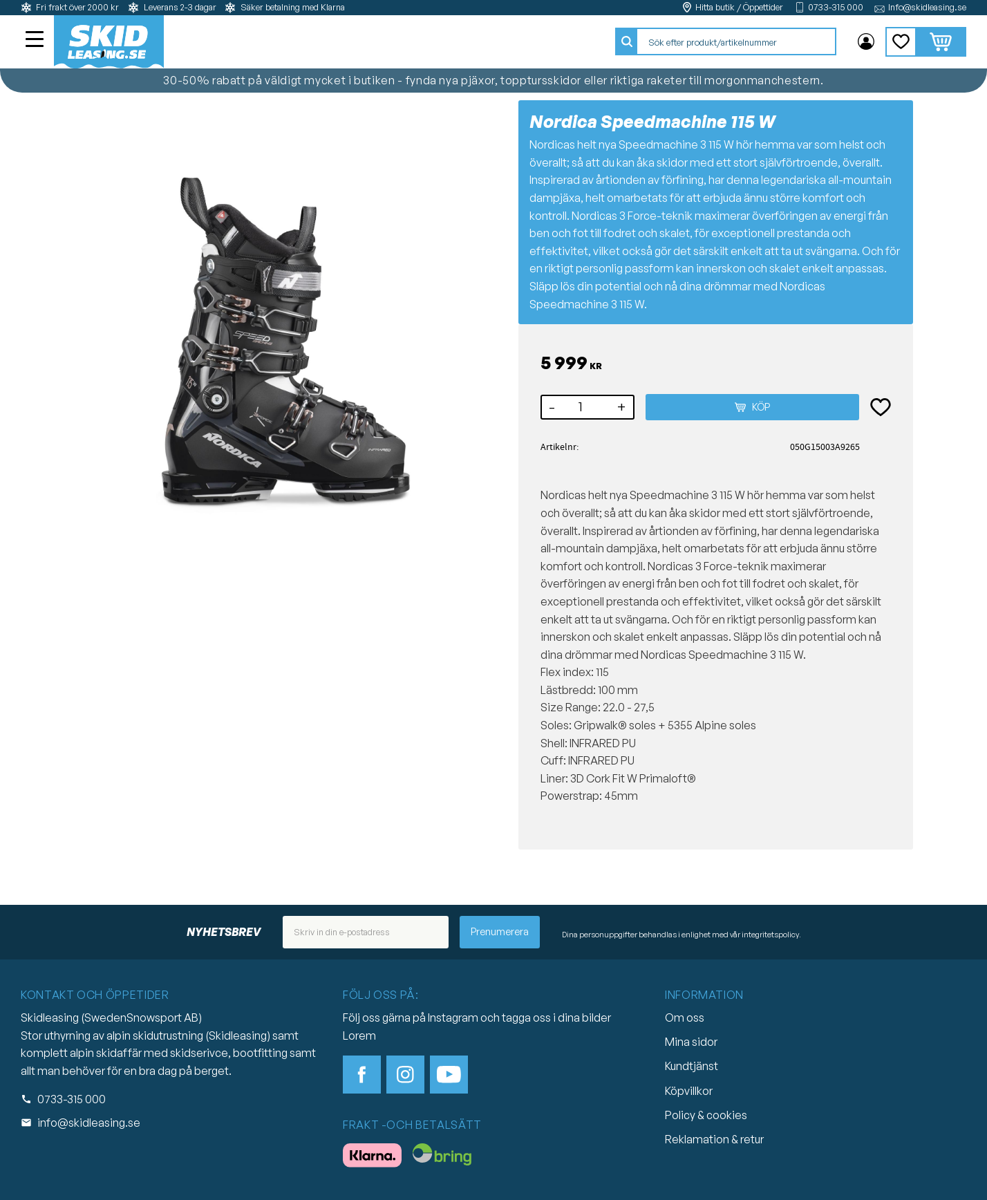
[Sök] (627, 42)
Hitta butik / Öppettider (739, 7)
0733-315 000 (835, 7)
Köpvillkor (689, 1091)
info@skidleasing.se (88, 1122)
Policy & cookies (706, 1115)
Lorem (359, 1035)
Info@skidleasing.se (927, 7)
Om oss (684, 1017)
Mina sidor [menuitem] (866, 42)
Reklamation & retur (714, 1139)
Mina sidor (691, 1042)
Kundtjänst (691, 1066)
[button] (36, 41)
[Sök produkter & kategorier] (736, 42)
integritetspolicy (770, 934)
